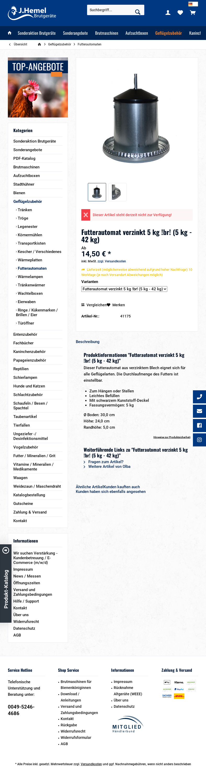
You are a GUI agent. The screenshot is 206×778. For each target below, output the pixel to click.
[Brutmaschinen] (106, 33)
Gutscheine (23, 503)
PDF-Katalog (24, 158)
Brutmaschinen (26, 167)
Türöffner (25, 323)
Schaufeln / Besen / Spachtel (30, 405)
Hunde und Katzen (29, 386)
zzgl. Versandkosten (112, 261)
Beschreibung (88, 341)
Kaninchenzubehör (29, 351)
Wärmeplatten (29, 260)
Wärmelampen (30, 276)
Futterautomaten (32, 268)
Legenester (27, 226)
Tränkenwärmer (31, 285)
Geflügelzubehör (27, 201)
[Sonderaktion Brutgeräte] (36, 33)
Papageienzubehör (29, 360)
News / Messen (27, 576)
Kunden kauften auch (122, 487)
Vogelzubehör (25, 447)
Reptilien (20, 369)
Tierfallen (21, 425)
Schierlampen (25, 377)
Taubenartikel (25, 416)
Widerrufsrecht (26, 621)
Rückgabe (69, 725)
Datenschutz (24, 628)
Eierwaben (26, 301)
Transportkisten (31, 243)
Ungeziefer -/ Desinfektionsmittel (30, 436)
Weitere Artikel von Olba (107, 466)
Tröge (22, 218)
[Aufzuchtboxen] (137, 33)
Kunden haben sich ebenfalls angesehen (111, 491)
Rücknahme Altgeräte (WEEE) (128, 691)
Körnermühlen (29, 235)
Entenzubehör (25, 334)
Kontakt (20, 520)
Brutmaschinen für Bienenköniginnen (76, 685)
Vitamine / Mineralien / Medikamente (33, 466)
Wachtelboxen (30, 293)
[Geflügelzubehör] (169, 33)
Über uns (21, 614)
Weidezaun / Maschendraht (37, 486)
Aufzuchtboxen (26, 175)
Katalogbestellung (29, 495)
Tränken (24, 210)
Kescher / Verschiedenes (39, 251)
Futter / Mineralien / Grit (34, 455)
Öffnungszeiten (26, 583)
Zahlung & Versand (30, 512)
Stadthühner (23, 184)
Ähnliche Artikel (90, 487)
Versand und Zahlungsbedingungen (32, 592)
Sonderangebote (27, 150)
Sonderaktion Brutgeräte (34, 141)
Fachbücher (23, 343)
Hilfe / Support (26, 601)
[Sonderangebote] (75, 33)
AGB (17, 635)
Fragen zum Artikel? (103, 461)
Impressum (23, 569)
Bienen (19, 193)
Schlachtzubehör (28, 394)
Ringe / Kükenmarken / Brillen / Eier (37, 312)
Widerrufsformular (76, 737)
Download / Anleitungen (71, 697)
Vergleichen (94, 305)
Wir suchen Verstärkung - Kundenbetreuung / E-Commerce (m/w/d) (35, 558)
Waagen (20, 477)
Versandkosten (91, 764)
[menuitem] (192, 12)
